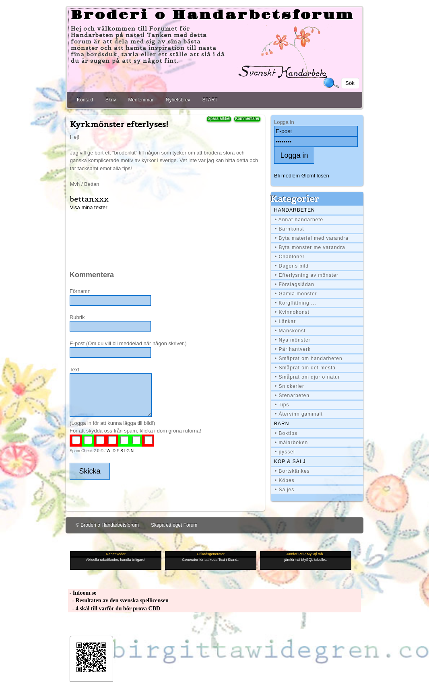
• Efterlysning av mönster (306, 275)
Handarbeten (294, 210)
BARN (281, 423)
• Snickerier (289, 386)
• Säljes (284, 489)
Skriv (110, 100)
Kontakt (85, 100)
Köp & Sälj (289, 461)
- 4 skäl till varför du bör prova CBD (114, 609)
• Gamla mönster (296, 294)
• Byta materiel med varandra (312, 238)
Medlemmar (140, 100)
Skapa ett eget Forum (174, 525)
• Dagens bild (292, 266)
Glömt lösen (315, 176)
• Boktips (286, 433)
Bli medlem (287, 176)
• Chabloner (290, 257)
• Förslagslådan (294, 284)
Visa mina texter (88, 207)
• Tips (282, 405)
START (209, 100)
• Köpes (285, 480)
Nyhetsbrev (178, 100)
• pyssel (285, 452)
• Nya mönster (293, 340)
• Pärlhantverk (293, 349)
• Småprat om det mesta (305, 368)
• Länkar (285, 321)
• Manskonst (290, 331)
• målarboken (291, 442)
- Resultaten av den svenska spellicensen (118, 600)
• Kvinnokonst (292, 312)
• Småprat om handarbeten (308, 358)
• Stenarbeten (292, 395)
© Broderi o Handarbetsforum (107, 525)
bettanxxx (89, 199)
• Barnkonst (289, 229)
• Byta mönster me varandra (310, 247)
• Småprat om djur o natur (307, 377)
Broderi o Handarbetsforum (212, 15)
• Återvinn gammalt (299, 414)
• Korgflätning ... (295, 303)
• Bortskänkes (292, 471)
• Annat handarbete (299, 219)
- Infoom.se (82, 593)
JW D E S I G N (119, 451)
